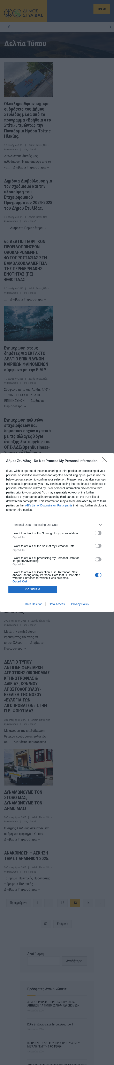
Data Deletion (34, 604)
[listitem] (57, 525)
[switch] (98, 533)
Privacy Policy (80, 604)
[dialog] (57, 532)
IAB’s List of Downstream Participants (48, 505)
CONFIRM (32, 589)
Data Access (57, 604)
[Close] (106, 461)
